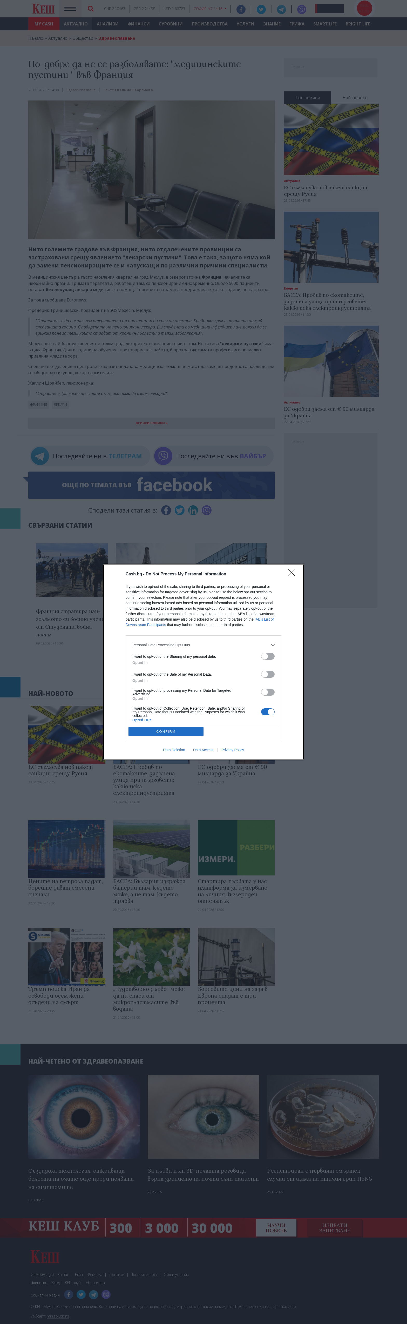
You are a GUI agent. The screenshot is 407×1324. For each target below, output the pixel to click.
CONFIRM (166, 732)
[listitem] (203, 645)
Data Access (203, 750)
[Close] (293, 574)
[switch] (268, 656)
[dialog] (203, 662)
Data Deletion (174, 750)
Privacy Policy (232, 750)
